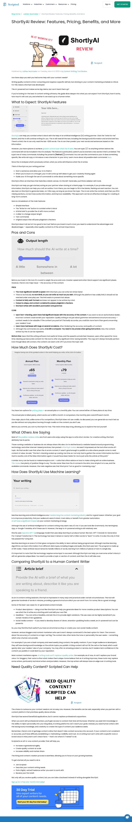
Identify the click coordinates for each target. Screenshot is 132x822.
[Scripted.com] (11, 4)
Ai (62, 71)
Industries (39, 4)
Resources (63, 4)
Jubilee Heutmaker (30, 71)
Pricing (73, 4)
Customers (51, 4)
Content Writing (70, 71)
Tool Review (82, 71)
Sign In (107, 4)
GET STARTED (122, 4)
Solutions (27, 4)
